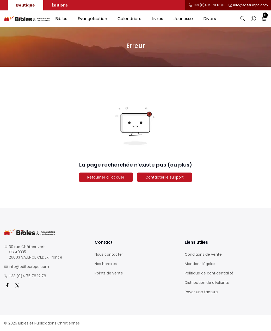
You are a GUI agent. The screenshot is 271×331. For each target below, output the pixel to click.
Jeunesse (183, 19)
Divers (209, 19)
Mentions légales (200, 263)
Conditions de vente (203, 254)
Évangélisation (92, 19)
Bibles (61, 19)
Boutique (25, 5)
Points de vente (109, 273)
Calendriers (129, 19)
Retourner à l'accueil (106, 177)
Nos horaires (106, 263)
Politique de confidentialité (209, 273)
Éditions (60, 5)
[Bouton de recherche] (243, 18)
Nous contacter (109, 254)
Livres (157, 19)
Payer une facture (201, 292)
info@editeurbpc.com (250, 5)
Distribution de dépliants (207, 282)
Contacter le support (164, 177)
